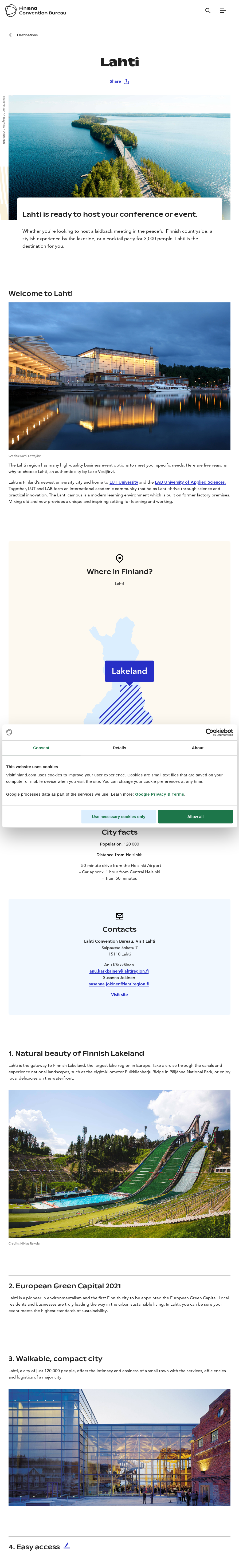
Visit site (119, 994)
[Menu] (223, 10)
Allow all (195, 816)
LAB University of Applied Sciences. (190, 482)
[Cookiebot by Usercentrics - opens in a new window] (209, 732)
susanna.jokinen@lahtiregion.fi (119, 983)
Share (120, 81)
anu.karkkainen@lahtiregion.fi (119, 971)
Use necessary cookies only (118, 816)
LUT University (123, 482)
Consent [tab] (41, 747)
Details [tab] (119, 747)
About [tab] (198, 747)
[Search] (208, 10)
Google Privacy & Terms (159, 794)
